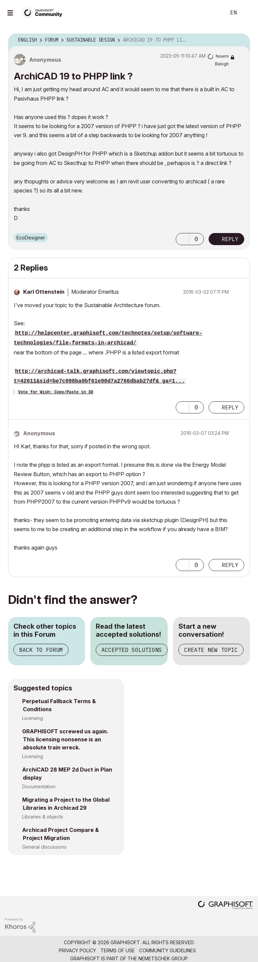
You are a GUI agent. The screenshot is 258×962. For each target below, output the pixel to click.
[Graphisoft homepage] (225, 905)
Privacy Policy (77, 950)
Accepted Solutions (131, 649)
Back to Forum (41, 649)
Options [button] (240, 40)
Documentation (38, 786)
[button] (182, 239)
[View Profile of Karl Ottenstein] (43, 291)
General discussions (44, 847)
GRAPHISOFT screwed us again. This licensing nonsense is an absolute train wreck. (65, 739)
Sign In (247, 13)
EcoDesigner (30, 237)
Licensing (32, 718)
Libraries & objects (42, 816)
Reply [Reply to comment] (230, 407)
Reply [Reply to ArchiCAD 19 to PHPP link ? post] (230, 239)
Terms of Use (117, 950)
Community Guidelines (167, 950)
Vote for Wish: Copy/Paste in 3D (55, 392)
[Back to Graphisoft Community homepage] (44, 12)
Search (213, 12)
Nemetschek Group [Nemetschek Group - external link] (163, 958)
